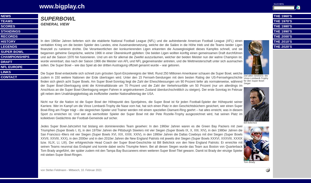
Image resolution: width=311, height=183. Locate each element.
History (8, 41)
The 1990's (283, 31)
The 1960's (283, 16)
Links (6, 72)
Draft (6, 62)
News (6, 16)
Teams (7, 21)
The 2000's (283, 36)
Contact (9, 77)
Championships (15, 57)
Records (9, 36)
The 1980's (283, 26)
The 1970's (283, 21)
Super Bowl (12, 52)
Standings (11, 31)
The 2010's (283, 41)
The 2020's (283, 47)
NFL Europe (12, 67)
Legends (9, 47)
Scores (8, 26)
